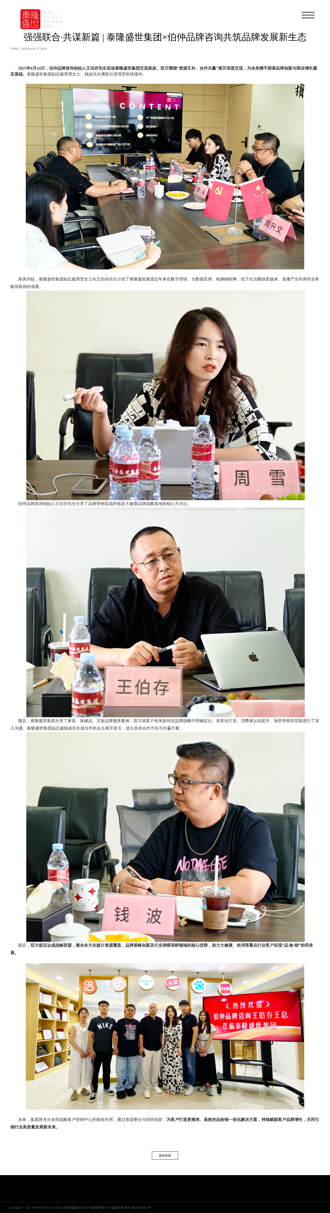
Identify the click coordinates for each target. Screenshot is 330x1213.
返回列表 (165, 1155)
